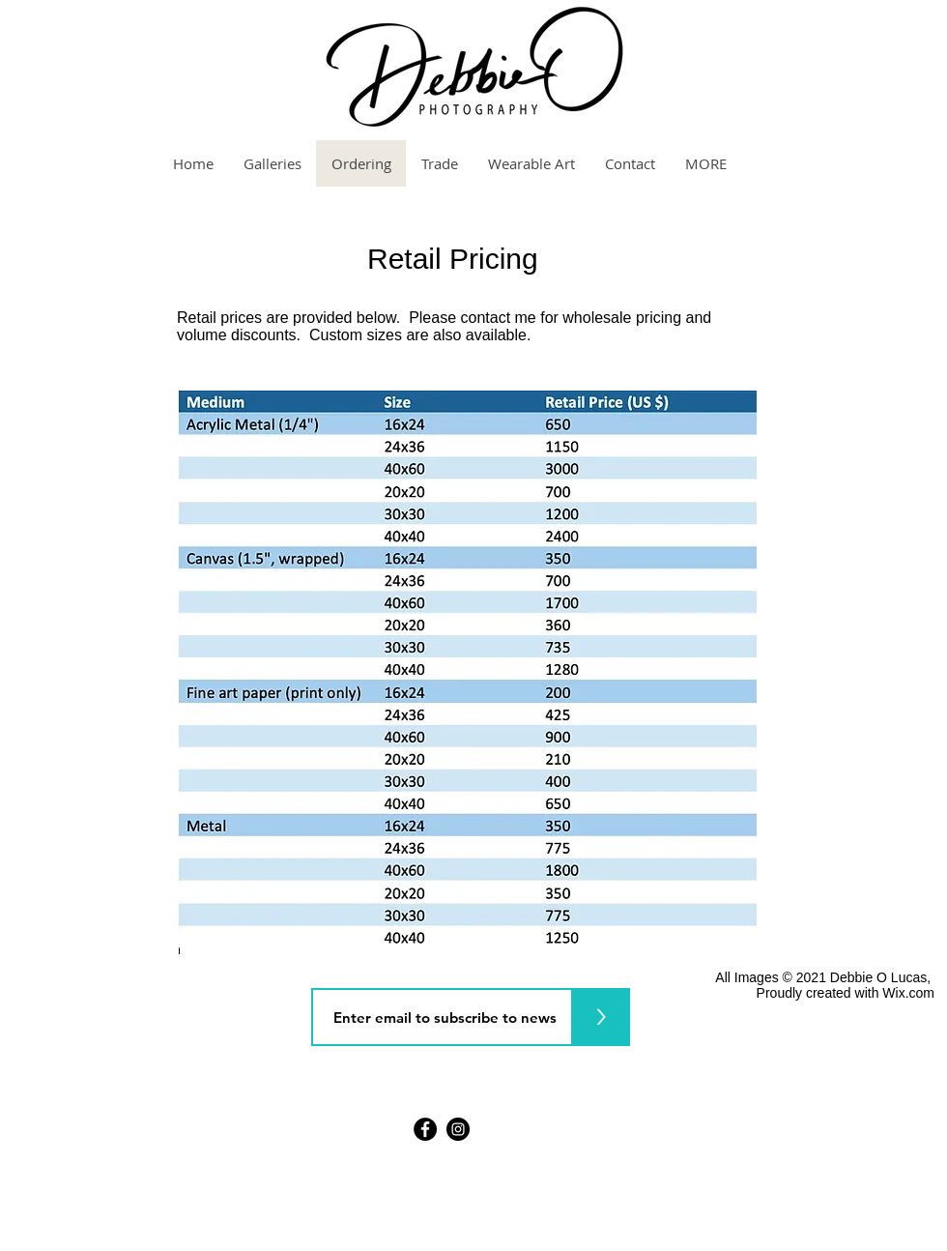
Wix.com (908, 993)
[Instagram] (458, 1129)
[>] (601, 1017)
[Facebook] (425, 1129)
